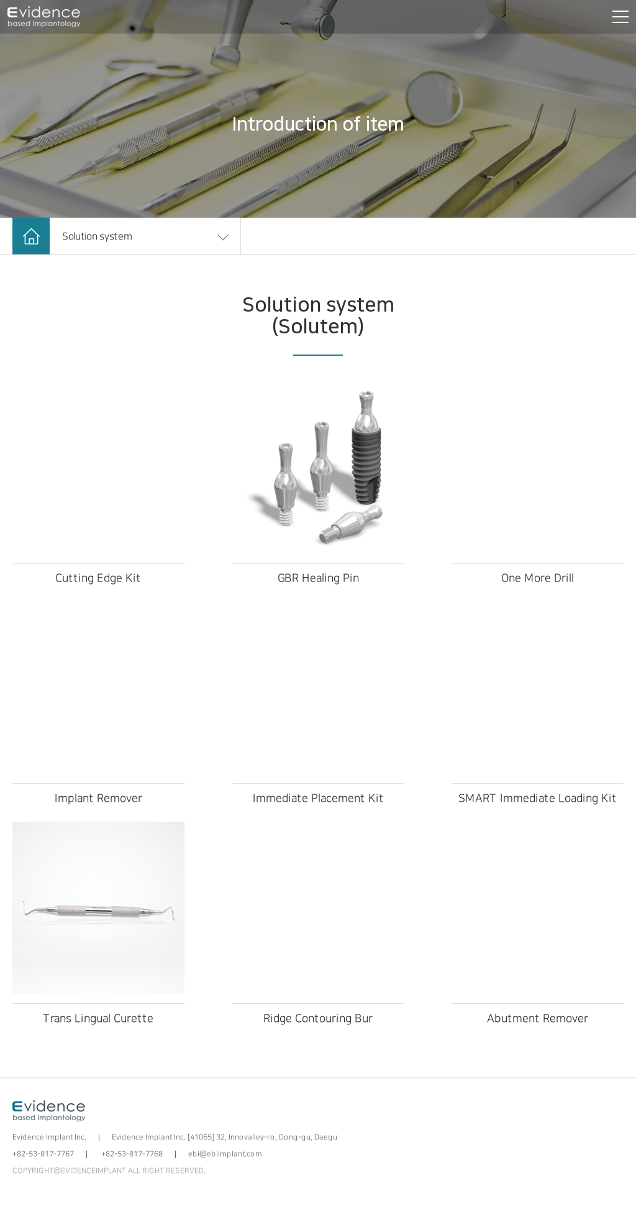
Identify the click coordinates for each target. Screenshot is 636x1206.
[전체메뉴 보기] (618, 16)
